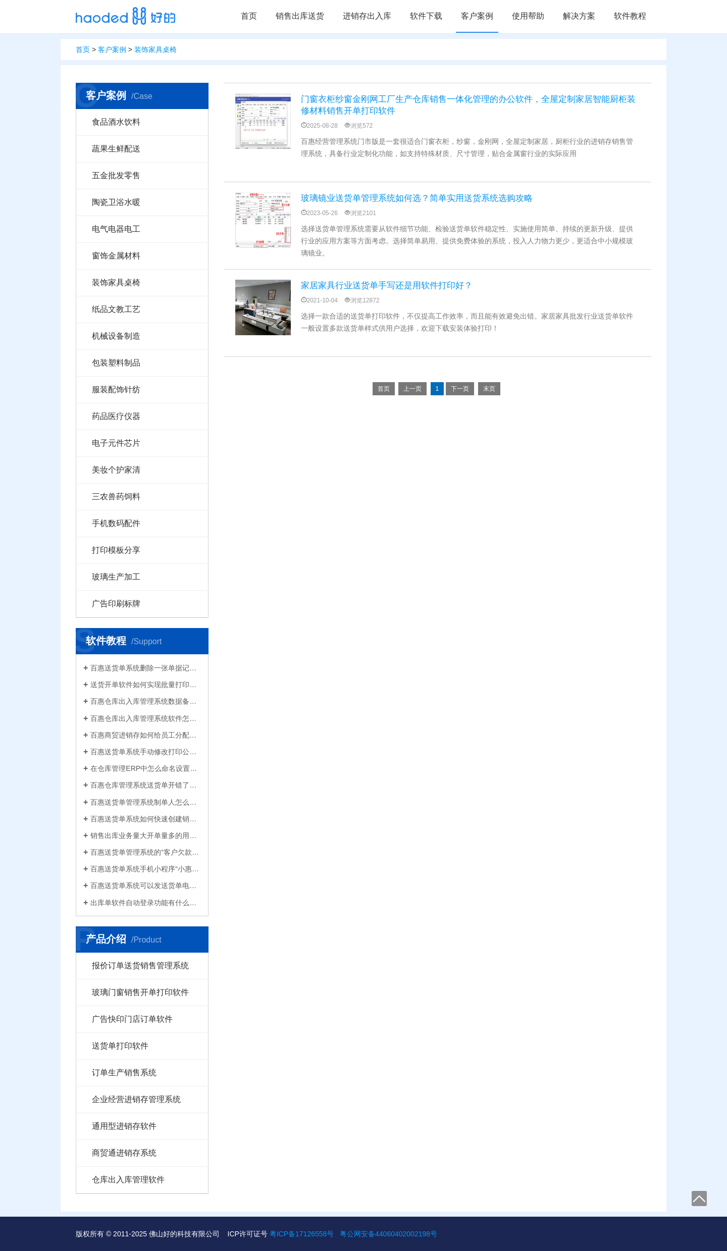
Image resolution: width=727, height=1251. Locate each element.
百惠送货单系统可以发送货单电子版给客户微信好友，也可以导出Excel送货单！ (145, 885)
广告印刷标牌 (116, 603)
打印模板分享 (116, 550)
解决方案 (579, 16)
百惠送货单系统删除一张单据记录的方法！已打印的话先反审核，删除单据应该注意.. (145, 668)
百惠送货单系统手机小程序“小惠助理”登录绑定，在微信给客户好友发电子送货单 (145, 869)
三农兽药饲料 (116, 496)
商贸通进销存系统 (124, 1153)
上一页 (412, 388)
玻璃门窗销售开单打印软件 (140, 992)
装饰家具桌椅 (155, 49)
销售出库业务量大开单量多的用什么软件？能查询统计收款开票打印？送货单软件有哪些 (145, 835)
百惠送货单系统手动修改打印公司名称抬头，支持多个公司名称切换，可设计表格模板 (145, 752)
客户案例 (477, 16)
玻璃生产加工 (116, 576)
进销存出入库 (367, 16)
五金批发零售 (116, 175)
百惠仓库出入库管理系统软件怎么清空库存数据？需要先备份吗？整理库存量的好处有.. (145, 718)
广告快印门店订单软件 (132, 1019)
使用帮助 (528, 16)
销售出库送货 (300, 16)
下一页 (460, 388)
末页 (489, 388)
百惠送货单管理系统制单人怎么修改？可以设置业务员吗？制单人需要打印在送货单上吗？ (145, 802)
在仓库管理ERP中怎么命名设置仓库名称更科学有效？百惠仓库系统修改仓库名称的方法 (145, 768)
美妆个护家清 (116, 469)
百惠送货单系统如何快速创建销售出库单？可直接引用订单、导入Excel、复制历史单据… (145, 819)
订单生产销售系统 (124, 1072)
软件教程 (630, 16)
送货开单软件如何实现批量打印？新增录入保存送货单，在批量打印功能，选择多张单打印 (145, 685)
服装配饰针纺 (116, 389)
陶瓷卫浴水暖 (116, 202)
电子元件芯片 (116, 443)
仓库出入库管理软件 (128, 1179)
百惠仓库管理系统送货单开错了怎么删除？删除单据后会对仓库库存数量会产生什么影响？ (145, 785)
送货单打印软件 (120, 1045)
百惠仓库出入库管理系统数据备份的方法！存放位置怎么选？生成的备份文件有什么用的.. (145, 701)
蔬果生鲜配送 (116, 148)
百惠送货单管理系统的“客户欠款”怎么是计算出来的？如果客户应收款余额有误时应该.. (145, 852)
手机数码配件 (116, 523)
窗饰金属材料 (116, 255)
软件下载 (426, 16)
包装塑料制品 (116, 362)
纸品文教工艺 (116, 309)
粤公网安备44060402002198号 (388, 1234)
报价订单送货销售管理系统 (140, 965)
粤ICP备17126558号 (302, 1234)
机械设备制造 (116, 336)
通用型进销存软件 (124, 1126)
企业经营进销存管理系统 (136, 1099)
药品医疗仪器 (116, 416)
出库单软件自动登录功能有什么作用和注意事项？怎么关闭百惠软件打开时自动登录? (145, 903)
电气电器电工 (116, 229)
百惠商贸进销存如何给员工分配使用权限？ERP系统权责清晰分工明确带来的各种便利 (145, 735)
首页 (249, 16)
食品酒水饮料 (116, 122)
